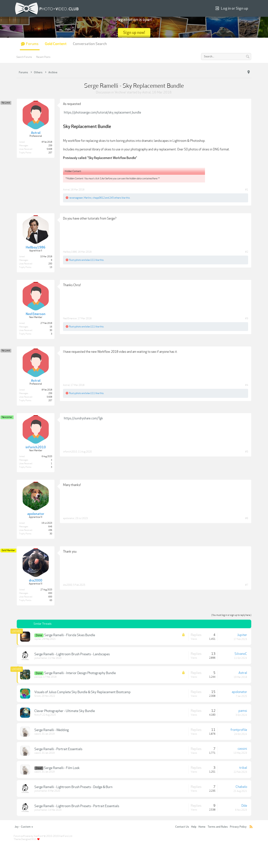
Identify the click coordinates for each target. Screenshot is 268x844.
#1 (246, 189)
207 (50, 152)
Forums (32, 44)
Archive (120, 92)
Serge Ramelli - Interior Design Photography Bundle (80, 673)
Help (193, 826)
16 (51, 327)
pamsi (242, 711)
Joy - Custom (24, 826)
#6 (246, 518)
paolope (38, 677)
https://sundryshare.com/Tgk (83, 418)
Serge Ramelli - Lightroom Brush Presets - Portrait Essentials (76, 806)
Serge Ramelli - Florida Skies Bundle (69, 635)
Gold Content (56, 44)
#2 (246, 251)
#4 (246, 385)
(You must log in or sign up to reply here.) (231, 615)
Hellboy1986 (70, 251)
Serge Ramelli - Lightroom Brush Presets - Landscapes (72, 654)
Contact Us (182, 826)
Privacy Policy (238, 826)
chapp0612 (99, 197)
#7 (246, 584)
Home (201, 826)
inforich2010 (70, 451)
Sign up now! (134, 32)
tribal (243, 768)
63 (51, 600)
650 (50, 593)
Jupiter (37, 639)
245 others (115, 197)
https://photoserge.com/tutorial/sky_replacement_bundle (102, 112)
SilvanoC (240, 654)
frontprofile (239, 730)
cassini (37, 734)
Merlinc (88, 197)
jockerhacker (40, 658)
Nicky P (37, 714)
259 (50, 145)
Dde (244, 806)
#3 (246, 318)
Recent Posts (43, 57)
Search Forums (24, 57)
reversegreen (76, 197)
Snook (37, 696)
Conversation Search (90, 44)
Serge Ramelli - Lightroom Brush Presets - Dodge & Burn (73, 787)
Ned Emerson (70, 318)
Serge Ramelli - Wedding (51, 730)
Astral (146, 92)
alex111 (90, 259)
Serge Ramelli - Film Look (62, 768)
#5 (246, 451)
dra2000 (67, 584)
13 (51, 267)
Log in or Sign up (231, 8)
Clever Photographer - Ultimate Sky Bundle (64, 711)
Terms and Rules (217, 826)
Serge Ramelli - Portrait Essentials (58, 749)
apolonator (68, 518)
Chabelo (241, 787)
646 (50, 526)
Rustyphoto (75, 259)
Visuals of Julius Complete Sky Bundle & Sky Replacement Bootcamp (82, 692)
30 (51, 534)
